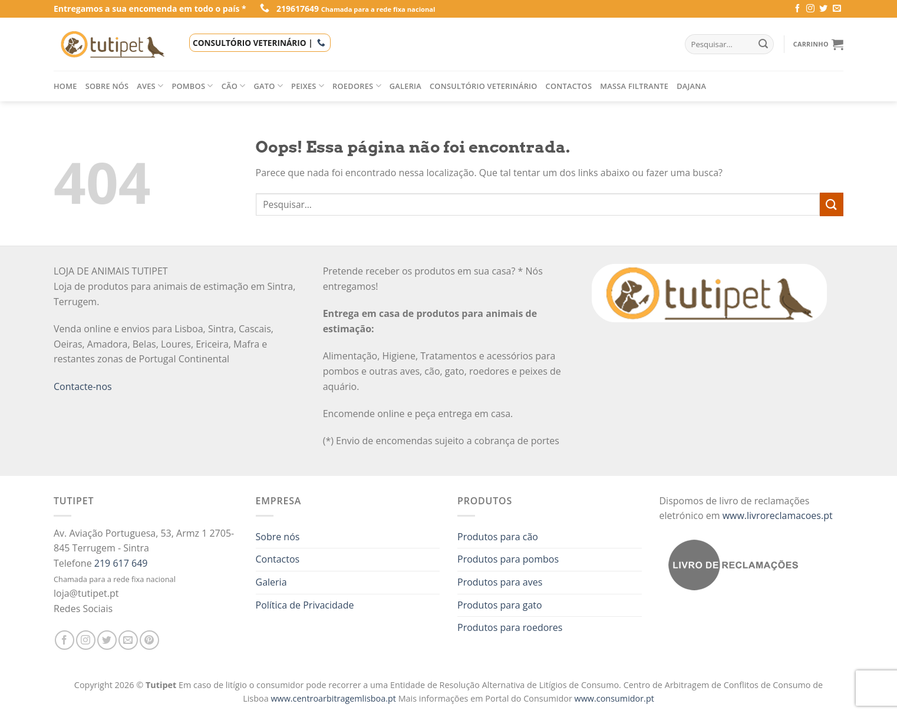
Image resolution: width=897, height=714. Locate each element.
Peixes (307, 85)
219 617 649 (121, 563)
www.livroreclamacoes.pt (778, 515)
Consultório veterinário (483, 86)
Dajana (691, 86)
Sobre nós (107, 86)
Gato (268, 85)
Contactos (569, 86)
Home (65, 86)
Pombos (192, 85)
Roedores (356, 85)
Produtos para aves (499, 582)
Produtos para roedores (509, 627)
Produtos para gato (499, 605)
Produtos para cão (497, 536)
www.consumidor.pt (614, 698)
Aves (150, 85)
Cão (234, 85)
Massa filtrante (634, 86)
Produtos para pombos (508, 559)
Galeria (405, 86)
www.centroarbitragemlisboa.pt (334, 698)
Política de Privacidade (305, 605)
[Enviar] (831, 204)
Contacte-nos (83, 386)
